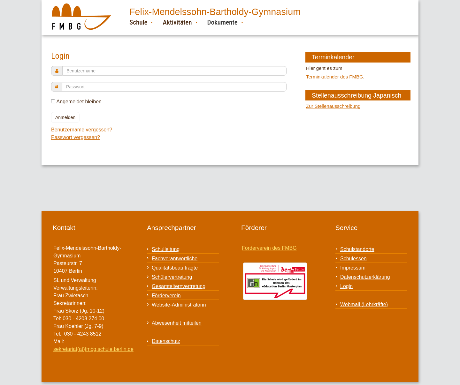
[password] (174, 87)
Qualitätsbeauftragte (175, 267)
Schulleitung (166, 249)
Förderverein (166, 295)
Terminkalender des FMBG (334, 76)
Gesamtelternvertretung (178, 286)
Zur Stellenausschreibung (333, 106)
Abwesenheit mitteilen (177, 323)
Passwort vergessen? (75, 137)
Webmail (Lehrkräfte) (364, 304)
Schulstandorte (357, 249)
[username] (174, 71)
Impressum (352, 267)
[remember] (53, 101)
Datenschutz (166, 341)
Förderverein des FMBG (269, 248)
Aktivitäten (180, 22)
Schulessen (353, 258)
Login (346, 286)
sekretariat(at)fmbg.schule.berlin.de (93, 349)
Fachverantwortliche (174, 258)
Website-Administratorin (179, 304)
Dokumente (225, 22)
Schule (141, 22)
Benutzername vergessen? (81, 129)
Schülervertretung (172, 277)
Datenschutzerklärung (365, 277)
